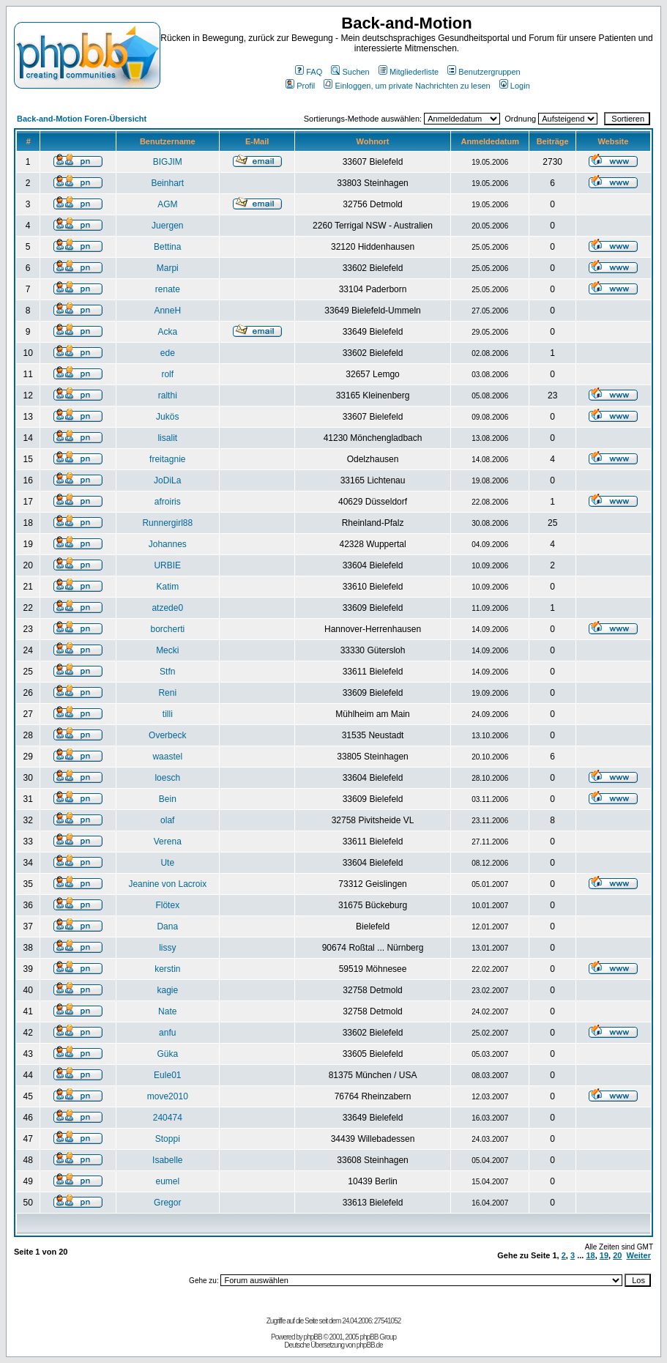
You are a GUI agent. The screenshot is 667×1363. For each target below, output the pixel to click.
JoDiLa (167, 480)
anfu (167, 1033)
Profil (300, 85)
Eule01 (167, 1075)
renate (167, 289)
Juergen (167, 225)
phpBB (313, 1337)
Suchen (350, 71)
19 (604, 1255)
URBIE (167, 565)
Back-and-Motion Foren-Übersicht (81, 118)
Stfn (167, 671)
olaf (167, 820)
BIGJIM (167, 162)
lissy (167, 948)
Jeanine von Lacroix (167, 884)
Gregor (167, 1202)
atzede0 (167, 608)
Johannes (168, 544)
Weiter (639, 1255)
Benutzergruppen (483, 71)
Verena (168, 841)
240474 (167, 1118)
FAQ (308, 71)
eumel (167, 1181)
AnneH (167, 310)
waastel (167, 756)
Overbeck (167, 735)
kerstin (167, 969)
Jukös (167, 417)
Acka (167, 332)
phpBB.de (370, 1345)
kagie (167, 990)
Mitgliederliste (409, 71)
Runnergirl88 (167, 523)
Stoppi (167, 1139)
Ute (167, 863)
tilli (168, 714)
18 (590, 1255)
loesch (167, 778)
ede (167, 353)
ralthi (167, 395)
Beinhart (167, 183)
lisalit (167, 438)
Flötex (167, 905)
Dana (167, 926)
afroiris (167, 502)
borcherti (167, 629)
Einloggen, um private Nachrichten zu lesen (407, 85)
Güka (167, 1054)
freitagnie (167, 459)
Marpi (168, 268)
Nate (167, 1011)
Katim (167, 587)
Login (514, 85)
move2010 (167, 1096)
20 (617, 1255)
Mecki (167, 650)
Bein (167, 799)
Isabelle (167, 1160)
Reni (167, 693)
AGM (167, 204)
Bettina (167, 247)
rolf (167, 374)
